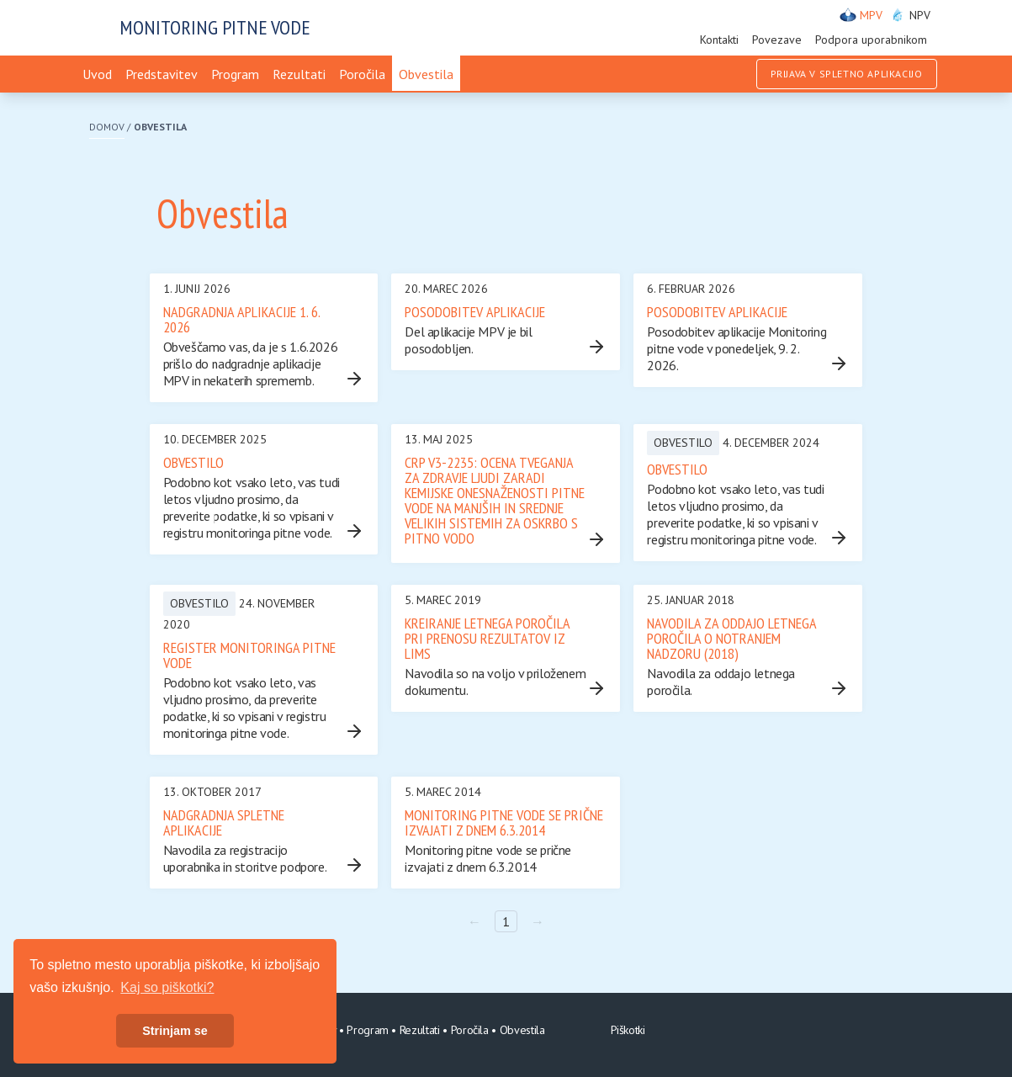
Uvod (97, 74)
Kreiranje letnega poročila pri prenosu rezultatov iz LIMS (487, 638)
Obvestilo (193, 462)
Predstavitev (161, 74)
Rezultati (299, 74)
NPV (909, 15)
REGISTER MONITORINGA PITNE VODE (249, 655)
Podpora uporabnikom (871, 39)
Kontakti (719, 39)
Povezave (777, 39)
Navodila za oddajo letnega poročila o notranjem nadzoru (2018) (731, 638)
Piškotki (628, 1029)
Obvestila (426, 74)
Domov (107, 126)
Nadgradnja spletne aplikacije (223, 822)
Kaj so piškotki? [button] (167, 987)
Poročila (362, 74)
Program (235, 74)
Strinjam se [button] (175, 1030)
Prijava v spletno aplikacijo (847, 73)
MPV (861, 15)
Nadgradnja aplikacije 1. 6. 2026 (241, 319)
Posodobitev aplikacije (475, 311)
